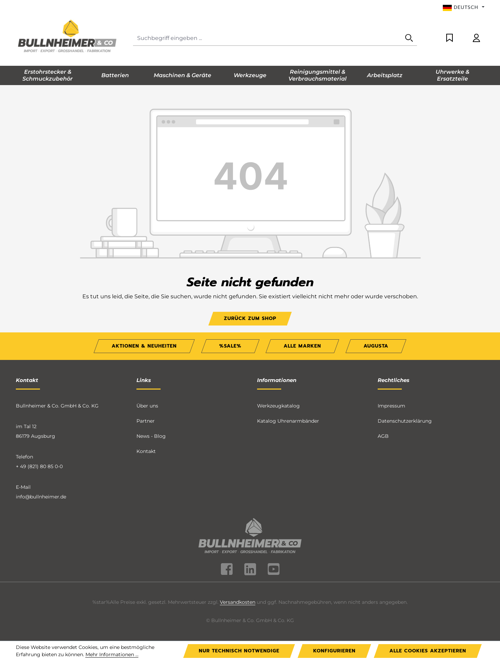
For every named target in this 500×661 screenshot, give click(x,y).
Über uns (147, 406)
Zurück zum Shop (250, 318)
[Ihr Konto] (476, 38)
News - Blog (151, 436)
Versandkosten (237, 602)
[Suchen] (409, 38)
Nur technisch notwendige (239, 650)
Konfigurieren (334, 650)
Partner (145, 421)
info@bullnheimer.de (41, 497)
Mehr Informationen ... (112, 654)
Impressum (391, 406)
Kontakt (146, 451)
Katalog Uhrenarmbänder (288, 421)
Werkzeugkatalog (278, 406)
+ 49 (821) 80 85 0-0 (39, 466)
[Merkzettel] (449, 38)
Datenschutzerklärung (405, 421)
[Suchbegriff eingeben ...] (267, 38)
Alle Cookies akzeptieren (427, 650)
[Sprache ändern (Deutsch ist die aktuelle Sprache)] (463, 7)
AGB (383, 436)
